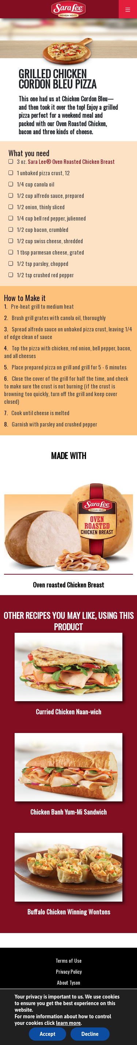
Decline (90, 1034)
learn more (68, 1023)
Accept (48, 1034)
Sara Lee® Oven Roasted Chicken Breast (71, 161)
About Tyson (68, 982)
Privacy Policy (68, 971)
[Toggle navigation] (128, 9)
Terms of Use (68, 960)
